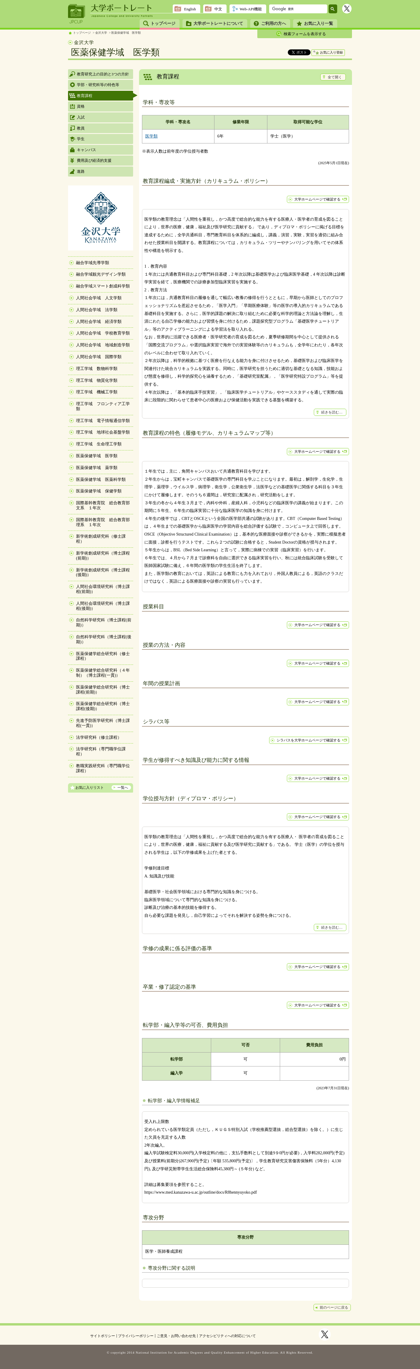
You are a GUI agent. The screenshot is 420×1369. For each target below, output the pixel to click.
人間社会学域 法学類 (96, 310)
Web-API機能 (251, 9)
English (190, 9)
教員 (81, 128)
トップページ (163, 23)
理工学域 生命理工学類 (99, 444)
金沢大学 (101, 32)
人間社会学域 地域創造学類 (103, 345)
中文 (218, 9)
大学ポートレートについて (218, 23)
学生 (81, 139)
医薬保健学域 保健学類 (99, 491)
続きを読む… (332, 412)
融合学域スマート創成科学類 (103, 286)
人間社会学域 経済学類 (99, 321)
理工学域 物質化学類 (96, 380)
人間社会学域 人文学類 (99, 298)
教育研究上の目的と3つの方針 (103, 74)
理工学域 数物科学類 (96, 368)
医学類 (151, 136)
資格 (81, 106)
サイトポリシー (102, 1336)
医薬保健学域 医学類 (126, 32)
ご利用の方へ (273, 23)
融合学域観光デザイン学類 (101, 274)
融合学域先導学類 (92, 263)
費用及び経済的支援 (94, 160)
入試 (81, 117)
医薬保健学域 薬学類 (96, 468)
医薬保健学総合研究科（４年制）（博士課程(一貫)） (103, 673)
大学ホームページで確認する (317, 199)
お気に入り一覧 (318, 23)
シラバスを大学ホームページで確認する (308, 740)
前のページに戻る (334, 1307)
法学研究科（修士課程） (99, 737)
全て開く (335, 77)
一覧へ (122, 787)
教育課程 (84, 95)
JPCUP (76, 14)
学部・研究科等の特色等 (98, 85)
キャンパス (86, 150)
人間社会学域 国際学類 (99, 357)
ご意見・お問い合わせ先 (176, 1336)
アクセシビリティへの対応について (227, 1336)
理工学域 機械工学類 (96, 392)
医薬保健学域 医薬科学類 (101, 479)
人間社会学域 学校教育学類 (103, 333)
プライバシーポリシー (136, 1336)
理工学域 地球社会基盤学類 (103, 432)
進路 (81, 171)
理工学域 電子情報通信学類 (103, 420)
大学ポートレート (122, 8)
